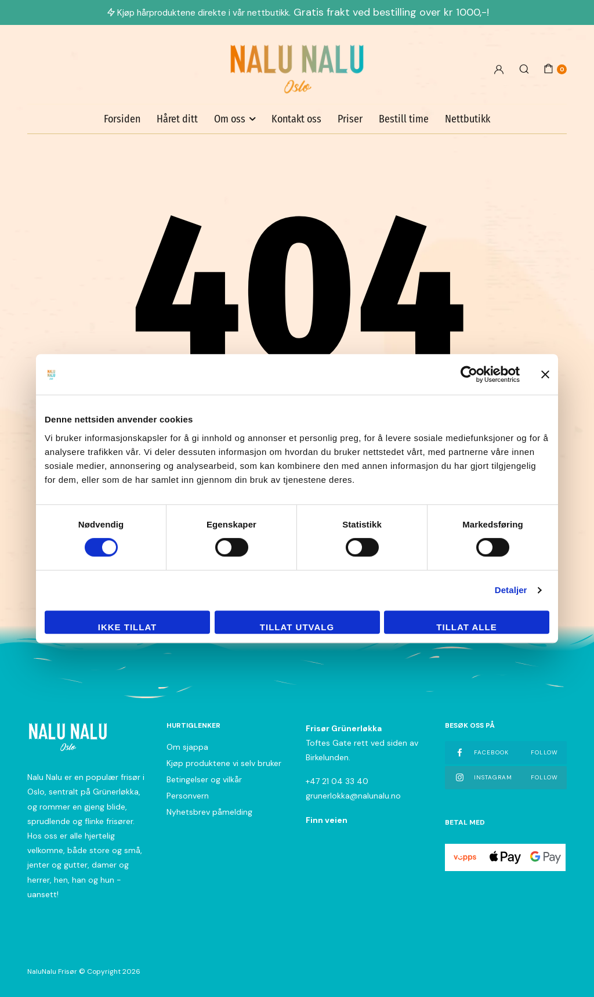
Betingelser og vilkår (204, 779)
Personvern (187, 795)
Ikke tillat (127, 627)
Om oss (229, 119)
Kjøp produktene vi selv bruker (223, 763)
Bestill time (404, 119)
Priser (350, 119)
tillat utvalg (297, 627)
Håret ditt (177, 119)
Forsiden (122, 119)
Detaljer (511, 590)
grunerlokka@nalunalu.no (353, 795)
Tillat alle (466, 627)
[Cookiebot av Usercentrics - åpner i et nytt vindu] (469, 374)
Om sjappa (187, 747)
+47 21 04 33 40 (337, 781)
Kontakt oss (296, 119)
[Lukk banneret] (545, 374)
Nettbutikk (467, 119)
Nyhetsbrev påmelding (209, 812)
